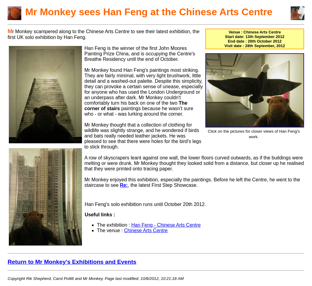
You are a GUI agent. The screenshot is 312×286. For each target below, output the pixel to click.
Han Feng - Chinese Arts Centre (166, 225)
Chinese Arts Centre (146, 230)
